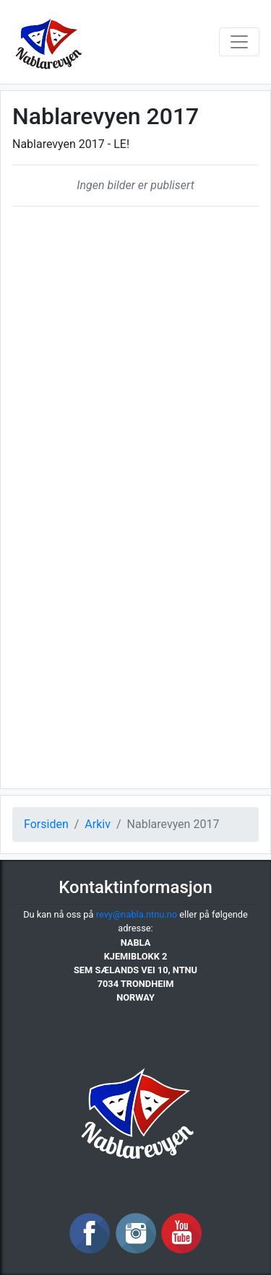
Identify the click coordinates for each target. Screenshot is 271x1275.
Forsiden (46, 824)
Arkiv (98, 824)
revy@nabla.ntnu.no (136, 914)
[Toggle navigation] (239, 41)
